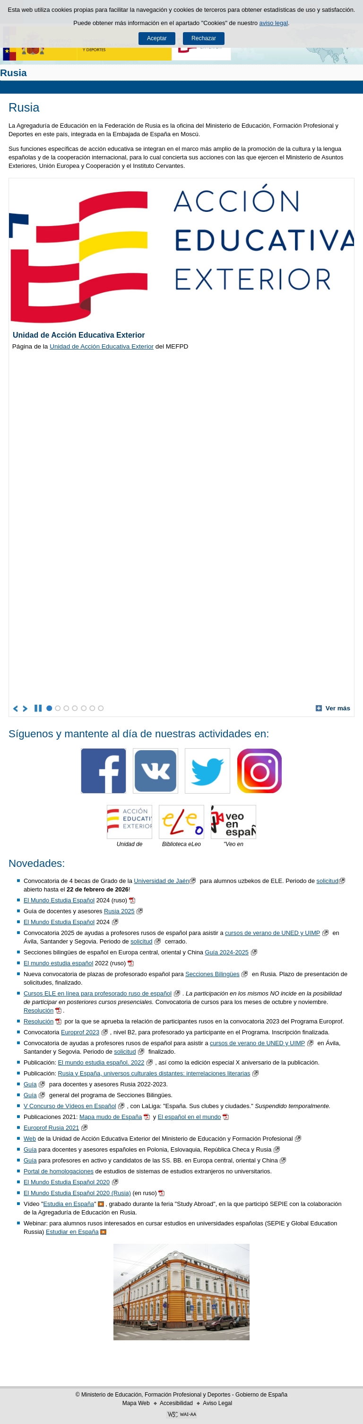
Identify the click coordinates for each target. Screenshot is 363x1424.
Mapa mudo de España (110, 1116)
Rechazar (203, 38)
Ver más (333, 708)
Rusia (13, 72)
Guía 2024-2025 (227, 952)
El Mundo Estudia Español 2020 (67, 1182)
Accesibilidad (176, 1403)
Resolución (38, 1010)
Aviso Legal (217, 1403)
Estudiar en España (72, 1231)
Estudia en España (68, 1203)
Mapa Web (136, 1403)
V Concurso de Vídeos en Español (70, 1105)
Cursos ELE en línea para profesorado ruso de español (98, 993)
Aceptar (157, 38)
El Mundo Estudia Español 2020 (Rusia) (77, 1193)
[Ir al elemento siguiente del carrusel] (26, 708)
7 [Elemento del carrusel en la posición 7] (101, 708)
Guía (30, 1084)
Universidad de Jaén (166, 880)
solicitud (332, 880)
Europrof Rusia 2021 (51, 1127)
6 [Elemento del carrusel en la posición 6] (92, 708)
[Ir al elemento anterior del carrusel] (16, 708)
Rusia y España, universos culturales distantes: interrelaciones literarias (154, 1073)
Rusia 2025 (119, 911)
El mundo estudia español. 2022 (101, 1062)
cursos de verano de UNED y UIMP (272, 932)
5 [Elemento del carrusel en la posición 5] (84, 708)
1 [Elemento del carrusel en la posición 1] (49, 708)
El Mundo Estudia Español (59, 900)
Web (30, 1138)
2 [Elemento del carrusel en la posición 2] (58, 708)
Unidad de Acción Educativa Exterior (102, 346)
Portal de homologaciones (59, 1171)
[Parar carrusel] (38, 708)
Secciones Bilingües (212, 974)
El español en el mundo (189, 1116)
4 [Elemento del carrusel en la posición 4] (75, 708)
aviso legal (273, 22)
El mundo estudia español (58, 963)
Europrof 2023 (80, 1032)
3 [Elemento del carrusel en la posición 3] (66, 708)
